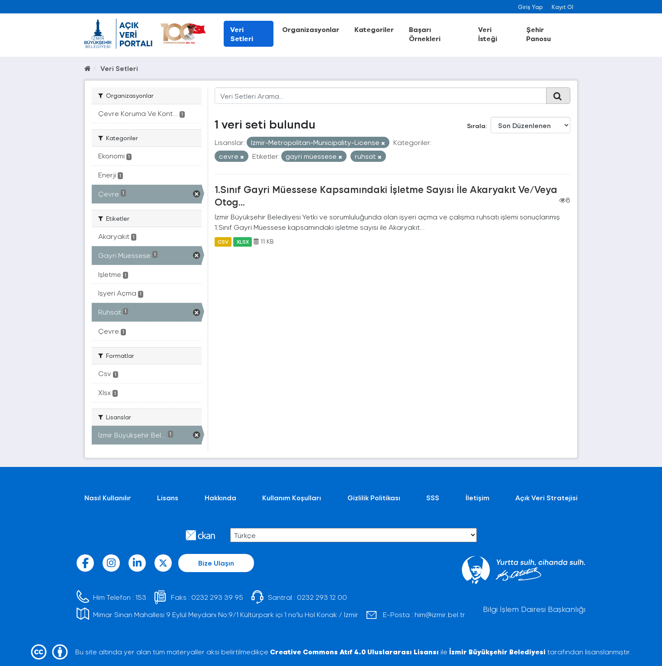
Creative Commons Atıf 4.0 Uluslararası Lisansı (354, 651)
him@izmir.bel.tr (440, 614)
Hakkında (220, 497)
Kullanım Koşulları (291, 497)
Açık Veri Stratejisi (546, 497)
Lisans (167, 497)
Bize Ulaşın (216, 562)
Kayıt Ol (562, 6)
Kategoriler (374, 29)
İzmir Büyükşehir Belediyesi (497, 651)
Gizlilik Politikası (373, 497)
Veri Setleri (241, 34)
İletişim (477, 497)
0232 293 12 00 (322, 597)
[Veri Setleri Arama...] (380, 95)
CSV (223, 241)
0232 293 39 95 (217, 597)
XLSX (243, 241)
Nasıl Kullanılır (107, 497)
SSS (432, 497)
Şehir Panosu (538, 34)
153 (140, 597)
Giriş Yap (530, 6)
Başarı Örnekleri (424, 34)
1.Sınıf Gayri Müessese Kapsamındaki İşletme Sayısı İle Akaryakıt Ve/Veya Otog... (386, 195)
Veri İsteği (487, 34)
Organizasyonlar (310, 29)
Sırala (476, 126)
